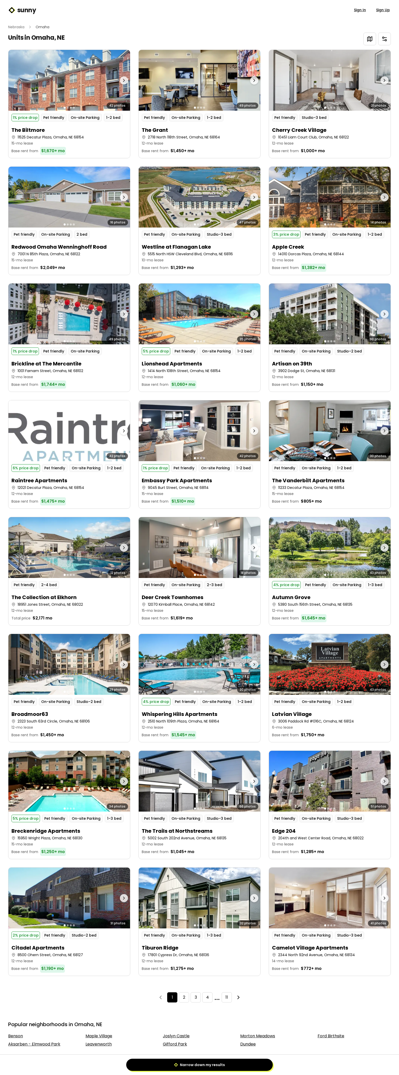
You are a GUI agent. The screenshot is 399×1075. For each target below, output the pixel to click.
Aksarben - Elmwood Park (34, 1044)
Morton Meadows (257, 1036)
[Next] (238, 997)
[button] (69, 104)
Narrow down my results (199, 1064)
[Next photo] (115, 80)
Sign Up (383, 9)
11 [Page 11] (226, 997)
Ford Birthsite (331, 1036)
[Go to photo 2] (68, 108)
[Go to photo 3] (71, 108)
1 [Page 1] (172, 997)
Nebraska (16, 27)
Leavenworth (99, 1044)
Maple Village (99, 1036)
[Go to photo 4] (74, 108)
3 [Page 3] (196, 997)
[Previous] (160, 997)
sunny (22, 10)
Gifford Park (175, 1044)
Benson (15, 1036)
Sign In (360, 9)
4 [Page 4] (207, 997)
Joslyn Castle (176, 1036)
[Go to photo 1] (65, 108)
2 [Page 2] (184, 997)
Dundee (248, 1044)
